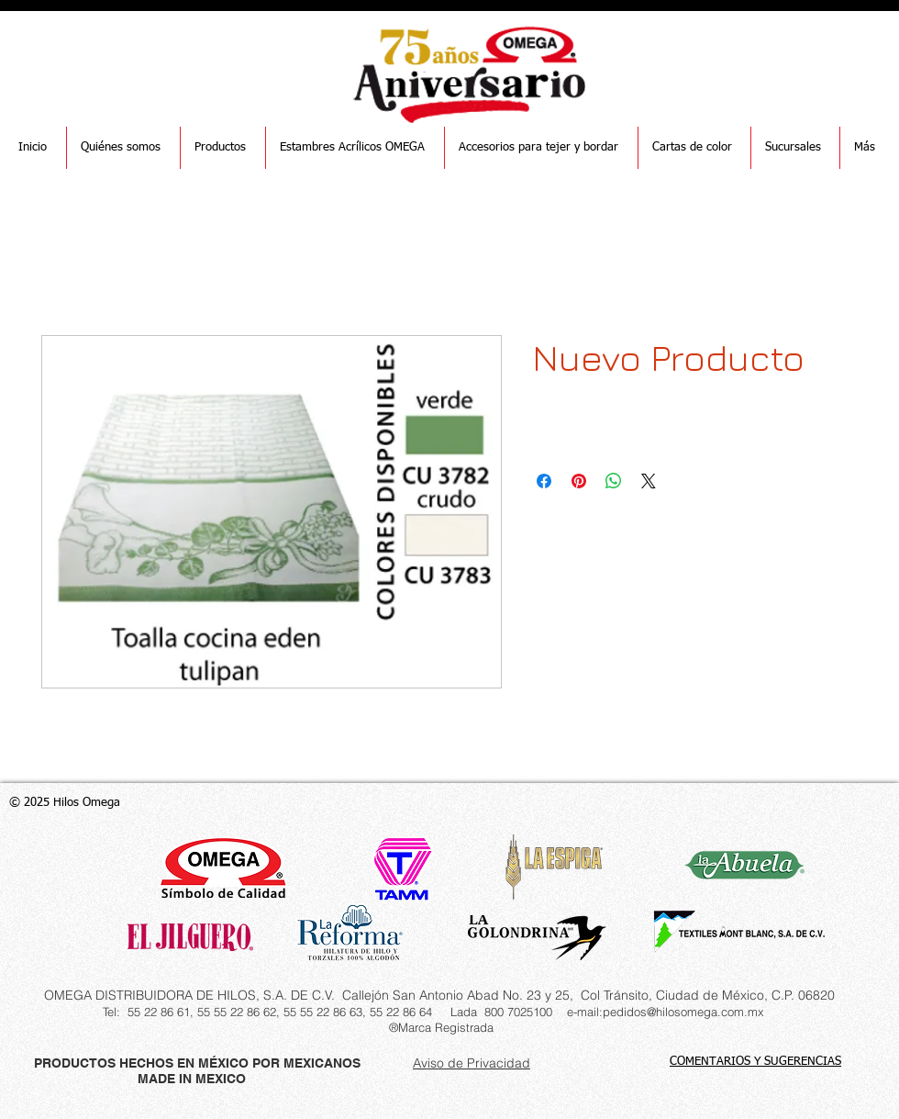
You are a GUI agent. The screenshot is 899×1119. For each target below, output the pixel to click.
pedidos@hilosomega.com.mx (683, 1011)
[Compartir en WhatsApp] (614, 481)
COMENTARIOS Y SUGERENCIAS (755, 1062)
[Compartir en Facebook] (544, 481)
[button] (223, 148)
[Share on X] (649, 481)
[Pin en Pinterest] (579, 481)
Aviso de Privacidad (471, 1063)
